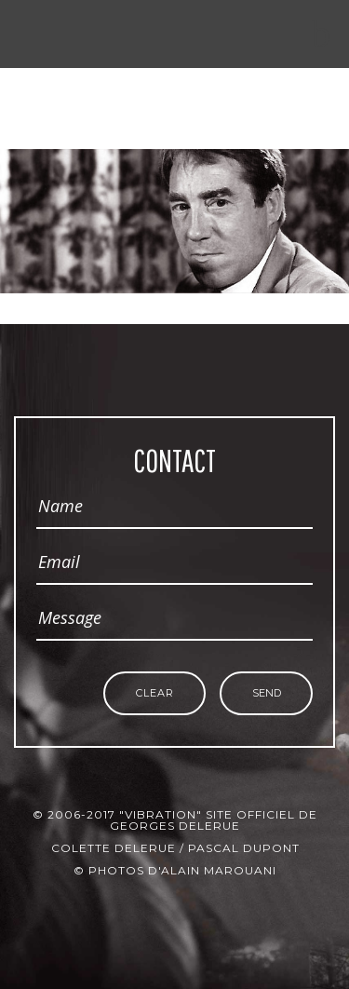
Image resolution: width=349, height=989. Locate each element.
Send (266, 693)
